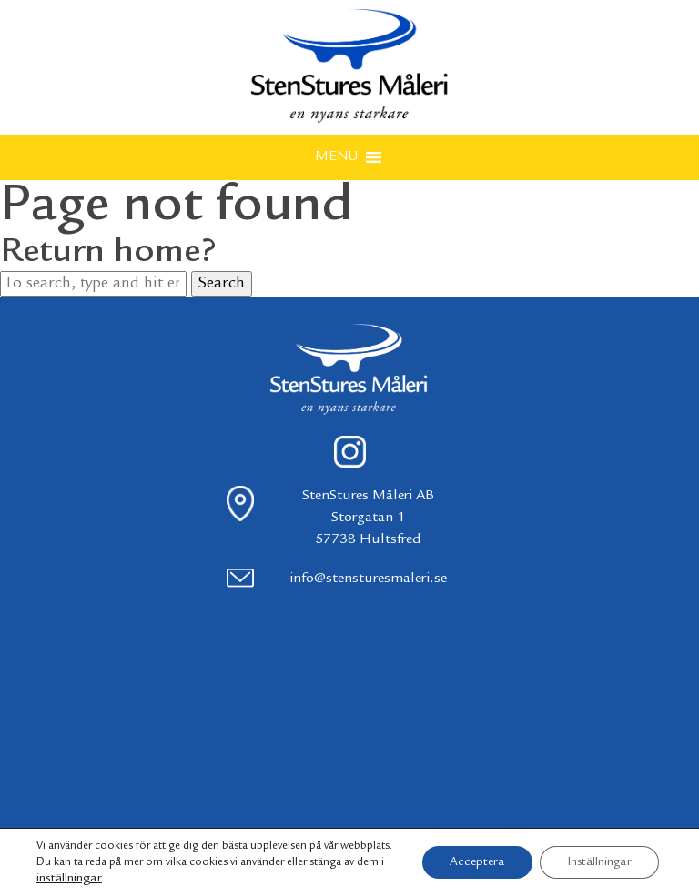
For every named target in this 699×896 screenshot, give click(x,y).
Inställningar (599, 862)
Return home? (108, 253)
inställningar (69, 879)
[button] (336, 157)
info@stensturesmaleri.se (368, 579)
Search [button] (221, 284)
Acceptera (477, 862)
